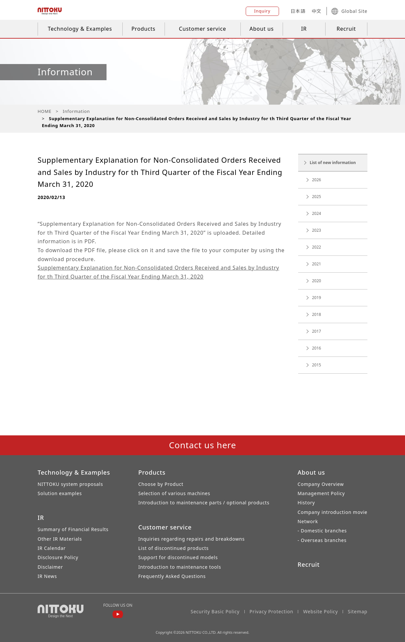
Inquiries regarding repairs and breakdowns (191, 539)
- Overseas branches (321, 540)
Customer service (202, 28)
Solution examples (60, 493)
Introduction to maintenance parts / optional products (203, 502)
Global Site (349, 11)
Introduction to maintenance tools (179, 567)
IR (304, 28)
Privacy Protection (272, 611)
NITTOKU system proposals (70, 484)
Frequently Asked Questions (172, 576)
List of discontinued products (173, 548)
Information (76, 111)
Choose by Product (160, 484)
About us (261, 28)
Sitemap (357, 611)
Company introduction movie (332, 512)
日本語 (298, 11)
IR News (47, 576)
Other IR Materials (60, 539)
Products (143, 28)
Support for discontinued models (178, 557)
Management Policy (321, 493)
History (306, 502)
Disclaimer (50, 567)
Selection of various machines (174, 493)
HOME (44, 111)
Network (307, 521)
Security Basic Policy (215, 611)
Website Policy (320, 611)
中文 (317, 11)
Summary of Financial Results (73, 529)
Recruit (346, 28)
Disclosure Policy (58, 557)
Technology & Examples (80, 28)
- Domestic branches (322, 530)
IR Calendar (52, 548)
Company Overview (320, 484)
